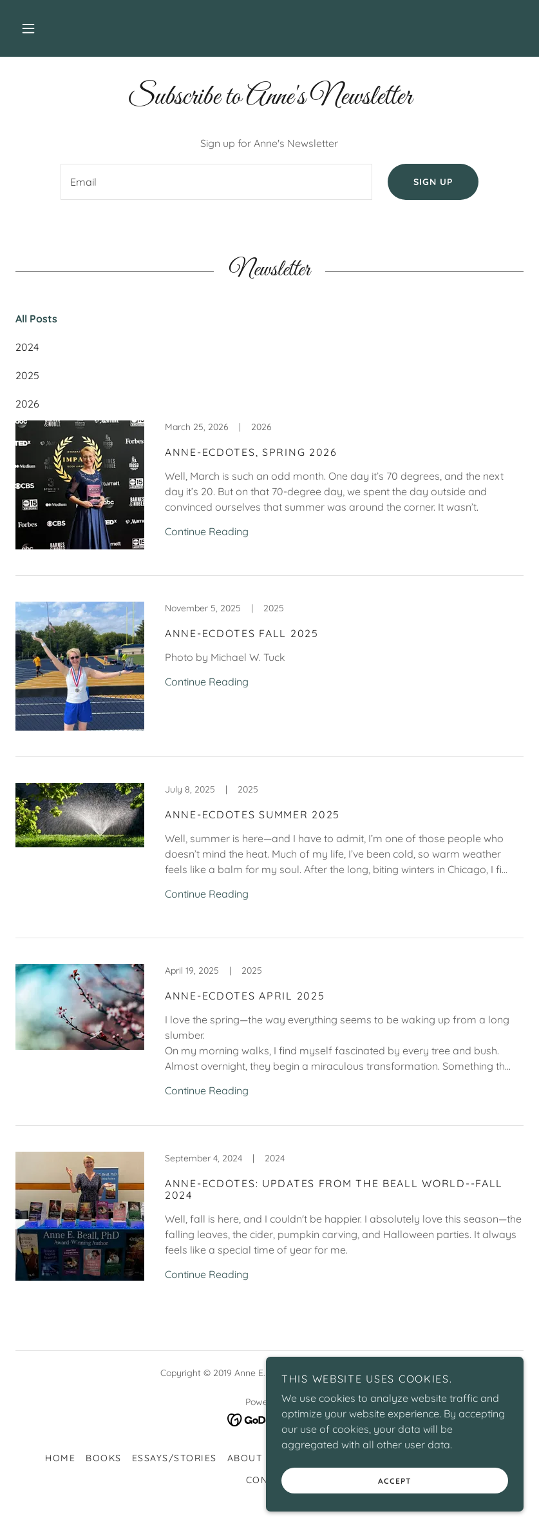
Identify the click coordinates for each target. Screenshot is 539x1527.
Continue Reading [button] (207, 531)
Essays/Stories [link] (174, 1458)
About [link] (245, 1458)
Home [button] (60, 1458)
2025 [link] (27, 375)
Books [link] (104, 1458)
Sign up (433, 182)
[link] (269, 498)
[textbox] (217, 182)
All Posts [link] (36, 318)
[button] (28, 28)
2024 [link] (27, 346)
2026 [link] (27, 403)
